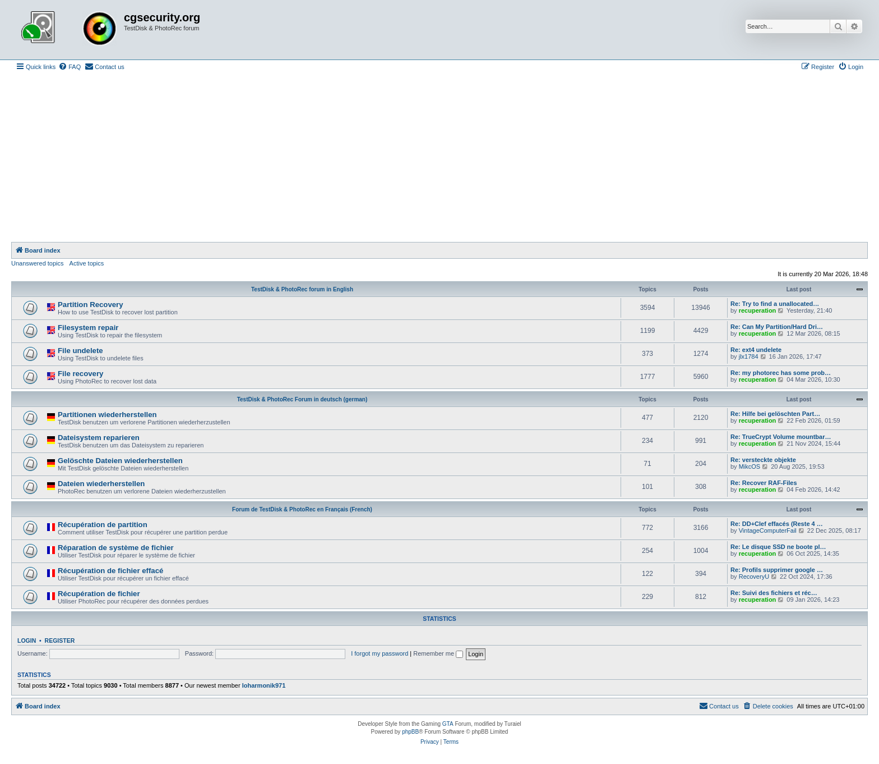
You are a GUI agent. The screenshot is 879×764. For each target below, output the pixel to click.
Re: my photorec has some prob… (780, 372)
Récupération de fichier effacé (110, 570)
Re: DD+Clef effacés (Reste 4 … (776, 523)
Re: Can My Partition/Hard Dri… (776, 326)
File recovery (80, 373)
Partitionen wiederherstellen (107, 414)
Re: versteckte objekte (763, 459)
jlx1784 (748, 356)
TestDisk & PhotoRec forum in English (302, 289)
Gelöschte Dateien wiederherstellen (120, 460)
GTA (448, 724)
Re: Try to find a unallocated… (774, 303)
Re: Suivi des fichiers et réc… (773, 592)
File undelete (80, 350)
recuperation (757, 310)
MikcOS (750, 466)
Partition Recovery (90, 304)
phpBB (410, 732)
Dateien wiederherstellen (101, 483)
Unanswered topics (37, 263)
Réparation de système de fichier (116, 547)
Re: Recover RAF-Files (763, 482)
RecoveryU (754, 576)
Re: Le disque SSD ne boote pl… (778, 546)
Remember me (438, 653)
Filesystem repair (88, 327)
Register (60, 640)
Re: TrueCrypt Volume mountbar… (780, 436)
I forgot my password (379, 653)
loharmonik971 (264, 685)
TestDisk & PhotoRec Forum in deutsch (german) (302, 399)
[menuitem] (69, 67)
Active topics (87, 263)
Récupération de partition (102, 524)
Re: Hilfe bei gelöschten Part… (775, 413)
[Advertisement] (439, 157)
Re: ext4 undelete (755, 349)
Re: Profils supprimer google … (776, 569)
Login (26, 640)
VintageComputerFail (768, 530)
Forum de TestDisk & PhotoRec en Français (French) (302, 509)
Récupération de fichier (99, 593)
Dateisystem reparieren (99, 437)
